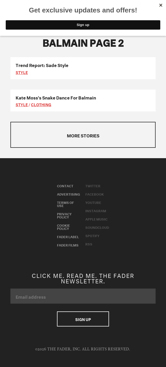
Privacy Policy (64, 215)
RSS (88, 243)
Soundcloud (97, 227)
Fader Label (68, 236)
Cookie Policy (63, 226)
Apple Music (96, 218)
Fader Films (68, 244)
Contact (65, 185)
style (22, 72)
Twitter (92, 185)
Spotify (92, 235)
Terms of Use (65, 203)
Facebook (94, 193)
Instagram (95, 210)
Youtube (93, 202)
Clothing (41, 104)
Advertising (68, 193)
